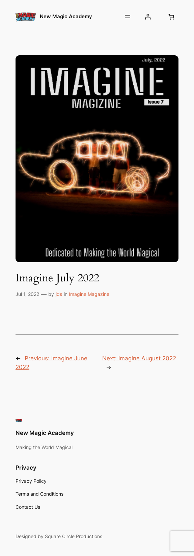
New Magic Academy (66, 16)
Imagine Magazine (89, 294)
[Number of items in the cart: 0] (171, 16)
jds (59, 294)
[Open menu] (127, 16)
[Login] (148, 17)
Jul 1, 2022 (27, 294)
